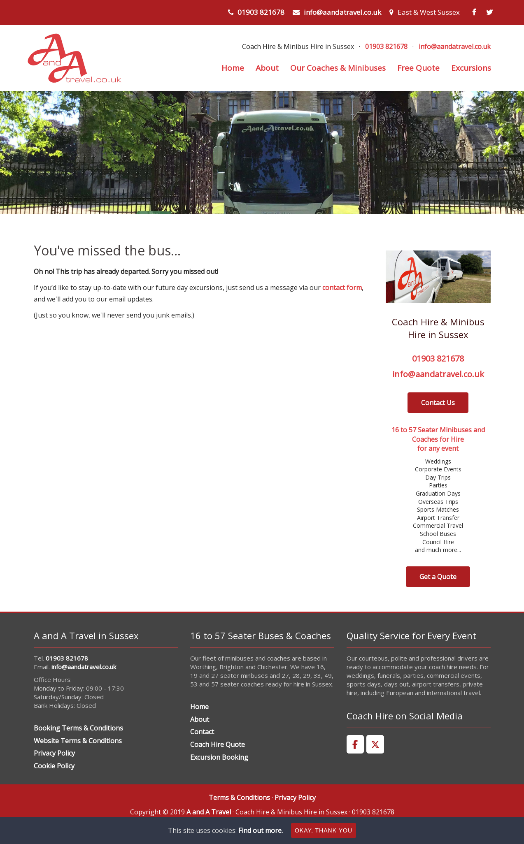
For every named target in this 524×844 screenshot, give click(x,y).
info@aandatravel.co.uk (342, 12)
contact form (342, 287)
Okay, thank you (323, 830)
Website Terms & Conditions (78, 740)
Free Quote (418, 68)
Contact (202, 731)
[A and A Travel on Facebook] (355, 744)
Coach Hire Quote (217, 744)
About (267, 68)
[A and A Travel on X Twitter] (375, 744)
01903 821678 (261, 12)
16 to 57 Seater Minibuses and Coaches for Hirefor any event (438, 439)
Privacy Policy (54, 753)
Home (232, 68)
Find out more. (260, 830)
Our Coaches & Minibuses (338, 68)
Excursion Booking (219, 757)
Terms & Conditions (239, 797)
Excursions (471, 68)
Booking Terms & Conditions (78, 728)
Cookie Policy (54, 765)
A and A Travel (208, 811)
